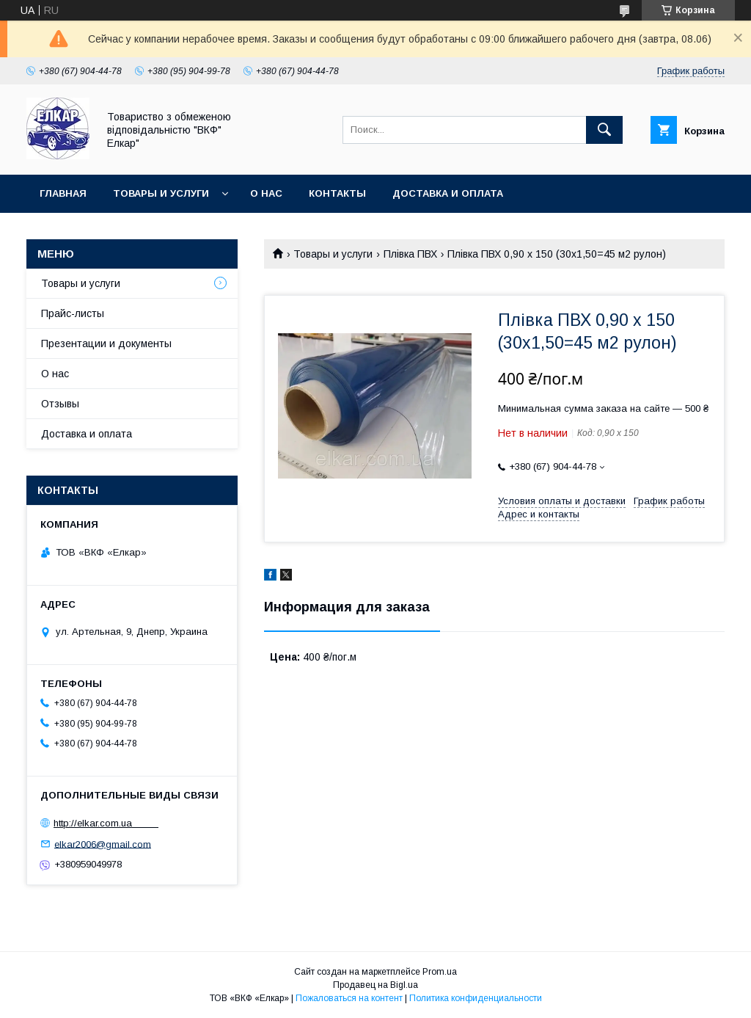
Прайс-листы (72, 313)
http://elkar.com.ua (106, 823)
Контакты (337, 193)
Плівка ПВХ (410, 254)
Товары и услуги (161, 193)
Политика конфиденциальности (475, 998)
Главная (63, 193)
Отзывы (60, 404)
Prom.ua (439, 972)
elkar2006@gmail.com (102, 843)
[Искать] (604, 130)
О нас (266, 193)
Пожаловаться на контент (349, 998)
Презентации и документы (106, 343)
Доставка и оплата (447, 193)
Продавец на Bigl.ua (375, 985)
